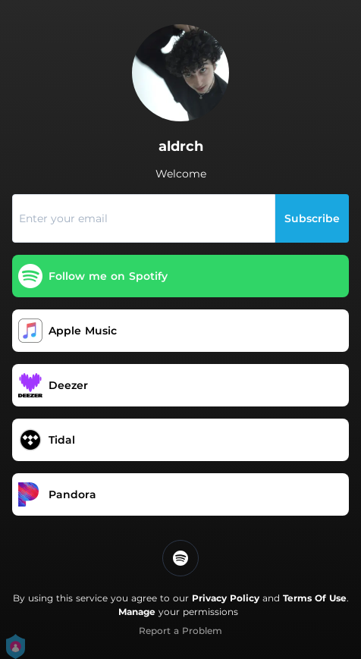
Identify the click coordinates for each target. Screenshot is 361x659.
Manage (136, 611)
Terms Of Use (315, 598)
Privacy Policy (225, 598)
